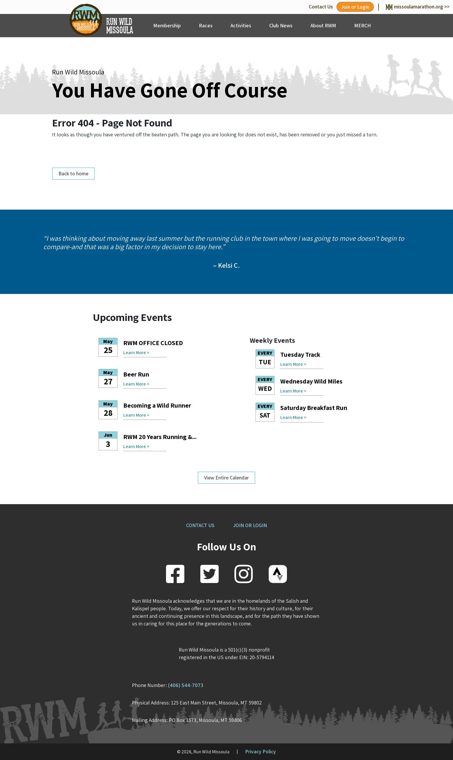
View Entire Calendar (226, 477)
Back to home (73, 173)
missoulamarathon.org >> (418, 6)
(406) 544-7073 (185, 685)
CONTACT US (200, 525)
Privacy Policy (260, 751)
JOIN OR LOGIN (250, 525)
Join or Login (355, 6)
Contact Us (321, 6)
